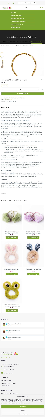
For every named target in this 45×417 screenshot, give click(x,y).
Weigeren (22, 410)
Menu (26, 7)
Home (2, 45)
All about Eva (8, 105)
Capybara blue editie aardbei (14, 336)
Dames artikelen (16, 27)
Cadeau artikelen (16, 24)
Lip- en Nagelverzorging (18, 21)
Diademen (18, 45)
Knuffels (13, 12)
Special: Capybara (16, 15)
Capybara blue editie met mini (14, 342)
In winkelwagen (22, 99)
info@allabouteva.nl (9, 372)
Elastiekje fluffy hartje (11, 238)
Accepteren (22, 406)
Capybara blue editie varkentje (14, 329)
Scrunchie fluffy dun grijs (11, 275)
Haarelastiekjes (15, 237)
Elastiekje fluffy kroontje (33, 238)
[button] (43, 396)
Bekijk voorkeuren (22, 413)
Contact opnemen (8, 378)
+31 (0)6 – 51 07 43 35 (9, 375)
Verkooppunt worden (8, 388)
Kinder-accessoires (17, 18)
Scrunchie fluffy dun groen (12, 311)
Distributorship (6, 386)
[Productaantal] (20, 94)
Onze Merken (5, 391)
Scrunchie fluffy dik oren (33, 275)
